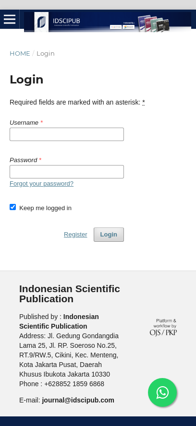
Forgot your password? (42, 183)
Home (20, 53)
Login (108, 234)
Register (75, 234)
